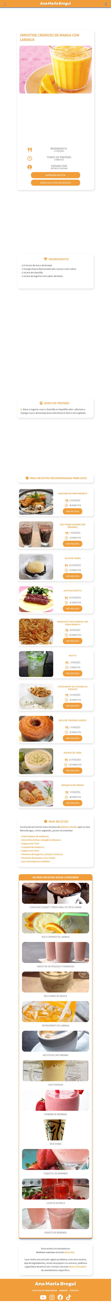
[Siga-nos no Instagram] (51, 1298)
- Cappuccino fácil (29, 843)
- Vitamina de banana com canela (37, 858)
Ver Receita (72, 511)
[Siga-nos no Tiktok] (68, 1298)
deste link (69, 1252)
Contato (74, 1290)
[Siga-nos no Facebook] (60, 1298)
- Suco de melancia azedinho (35, 861)
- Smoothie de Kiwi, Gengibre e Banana (40, 840)
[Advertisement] (56, 17)
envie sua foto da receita (55, 182)
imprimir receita (56, 175)
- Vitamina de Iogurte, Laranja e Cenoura (41, 854)
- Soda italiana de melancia (34, 836)
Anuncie (63, 1290)
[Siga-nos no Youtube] (43, 1298)
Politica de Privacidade (44, 1290)
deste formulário (78, 1266)
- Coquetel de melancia (32, 847)
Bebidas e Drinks (68, 827)
